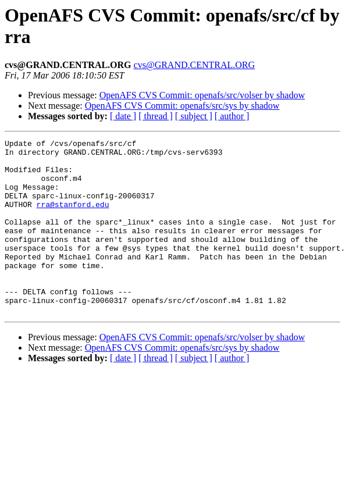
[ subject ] (193, 116)
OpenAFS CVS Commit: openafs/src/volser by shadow (202, 95)
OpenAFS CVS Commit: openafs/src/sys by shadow (182, 106)
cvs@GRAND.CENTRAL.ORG (194, 65)
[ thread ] (155, 116)
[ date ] (123, 116)
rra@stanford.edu (73, 218)
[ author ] (232, 116)
